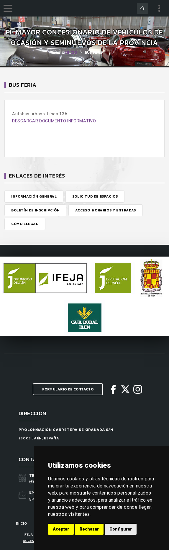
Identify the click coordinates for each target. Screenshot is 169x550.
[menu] (7, 8)
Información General (34, 196)
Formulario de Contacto (67, 389)
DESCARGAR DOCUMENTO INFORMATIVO (54, 121)
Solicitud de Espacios (95, 196)
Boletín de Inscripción (35, 210)
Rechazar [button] (89, 529)
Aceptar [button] (61, 529)
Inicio (71, 52)
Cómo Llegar (25, 223)
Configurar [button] (120, 529)
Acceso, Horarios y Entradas (105, 210)
